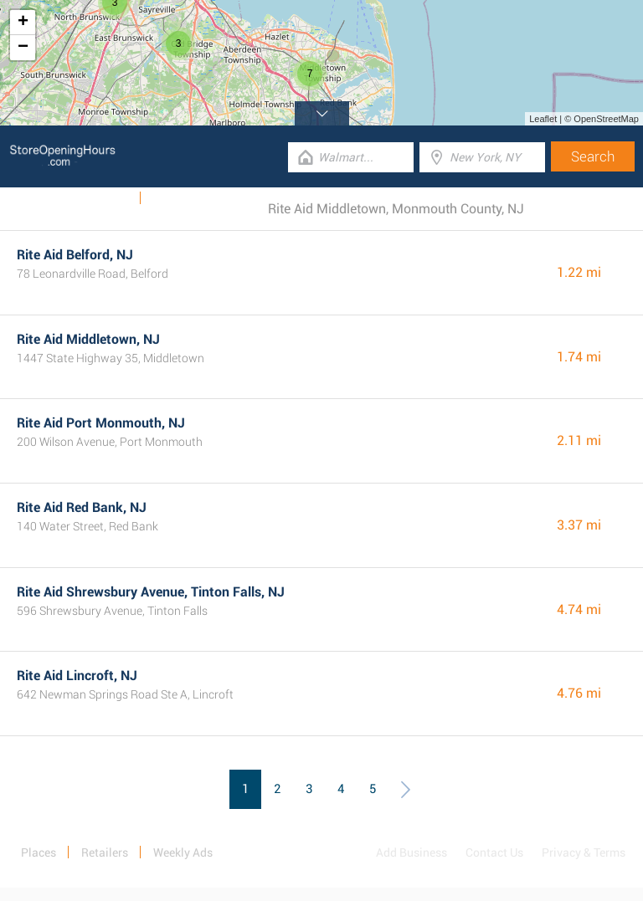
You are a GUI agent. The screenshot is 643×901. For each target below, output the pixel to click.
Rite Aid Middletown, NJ (88, 339)
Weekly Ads (99, 198)
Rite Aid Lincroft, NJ (77, 675)
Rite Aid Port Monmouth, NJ (101, 423)
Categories (180, 198)
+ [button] (23, 22)
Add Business (411, 852)
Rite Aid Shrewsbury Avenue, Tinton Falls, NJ (151, 592)
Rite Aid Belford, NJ (75, 255)
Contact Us (494, 852)
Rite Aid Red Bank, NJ (82, 507)
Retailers (104, 852)
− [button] (23, 47)
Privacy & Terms (583, 852)
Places (38, 852)
